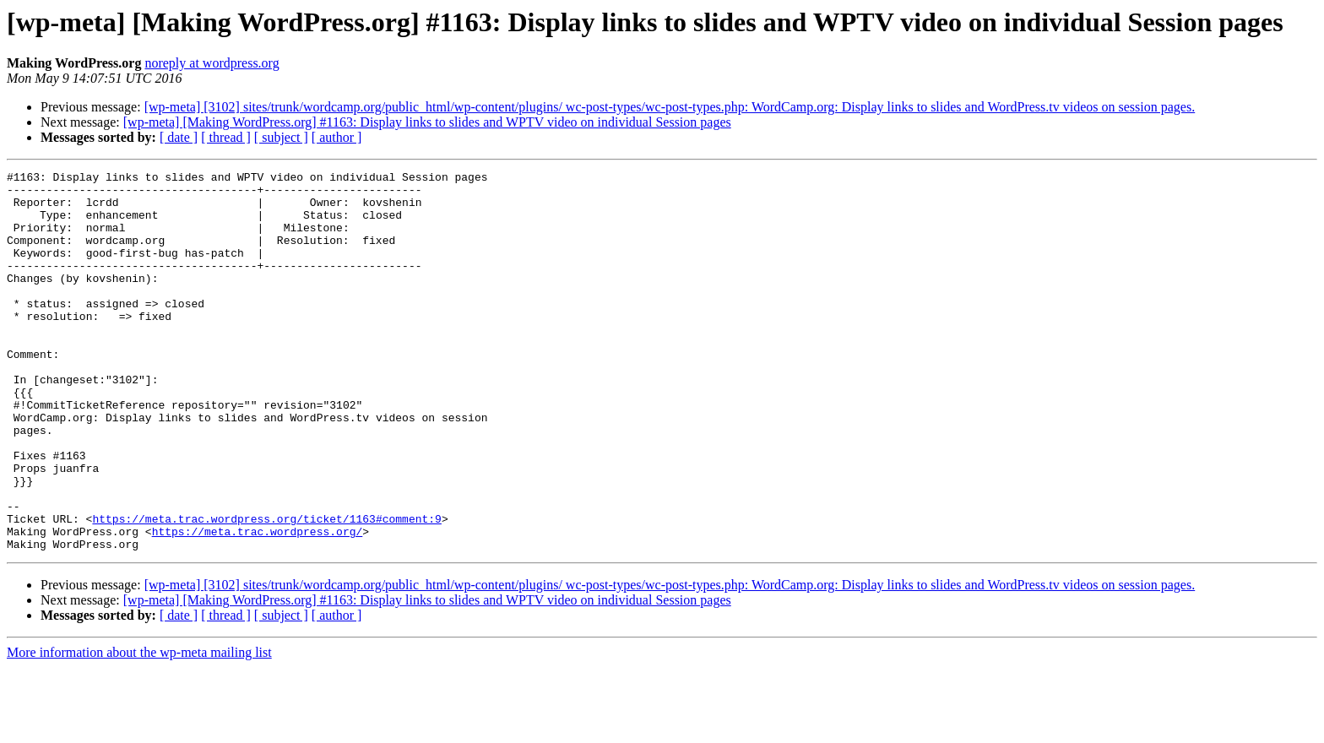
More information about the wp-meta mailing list (139, 728)
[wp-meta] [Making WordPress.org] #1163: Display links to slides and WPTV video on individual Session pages (427, 122)
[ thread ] (226, 137)
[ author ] (337, 137)
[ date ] (179, 137)
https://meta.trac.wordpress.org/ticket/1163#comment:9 (266, 589)
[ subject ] (281, 137)
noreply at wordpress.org (211, 63)
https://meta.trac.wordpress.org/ (257, 604)
